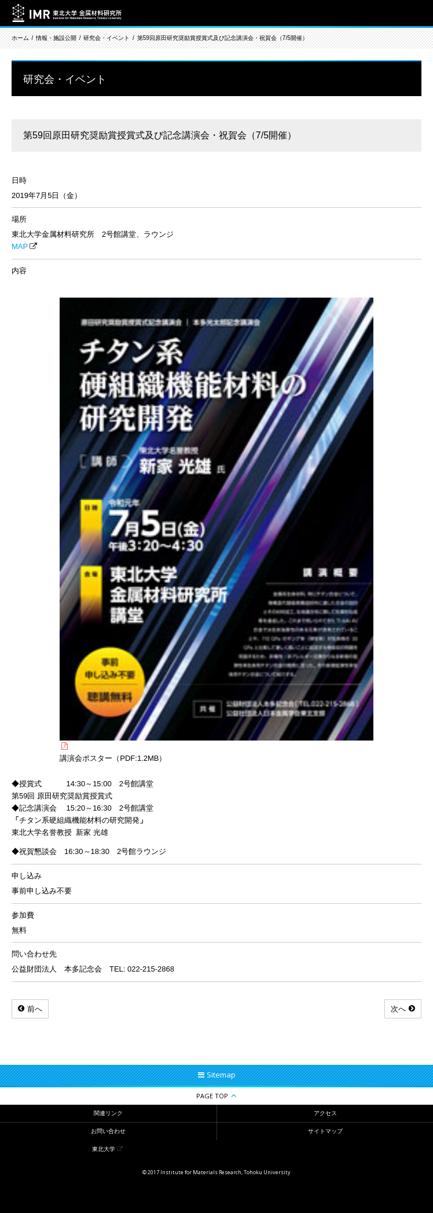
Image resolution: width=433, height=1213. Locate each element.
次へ (398, 1009)
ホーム (20, 38)
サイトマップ (325, 1131)
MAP (20, 246)
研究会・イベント (106, 38)
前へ (34, 1009)
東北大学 (103, 1149)
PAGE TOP (212, 1095)
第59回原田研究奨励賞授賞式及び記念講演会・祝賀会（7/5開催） (222, 38)
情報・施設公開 (56, 38)
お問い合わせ (108, 1131)
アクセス (325, 1113)
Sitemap (221, 1074)
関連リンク (108, 1113)
